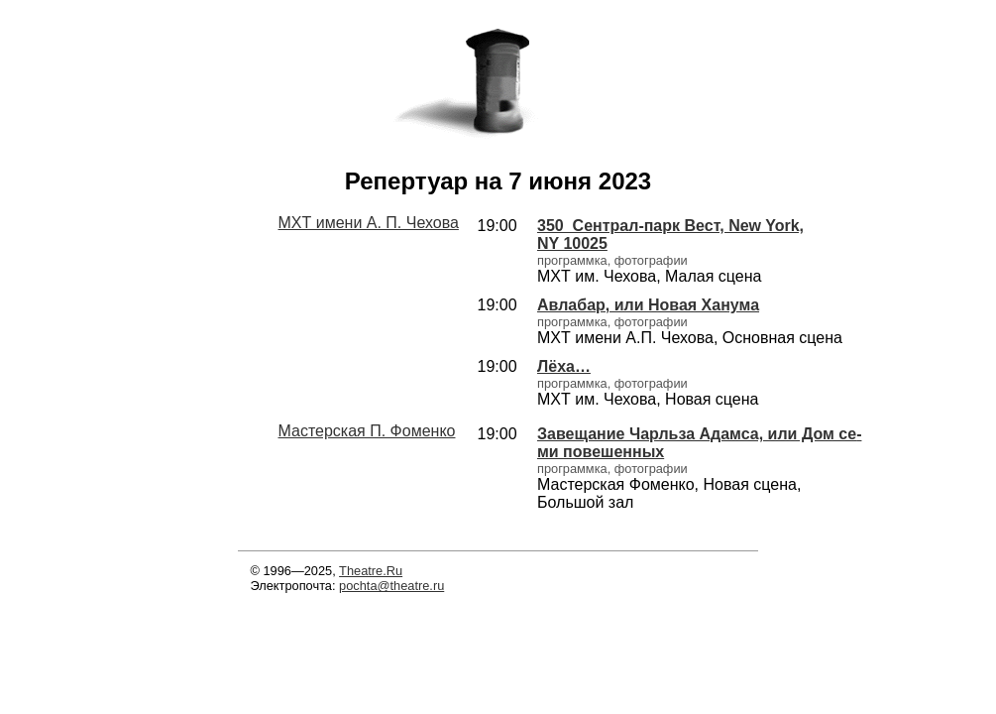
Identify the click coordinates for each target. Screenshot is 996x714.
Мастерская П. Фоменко (367, 430)
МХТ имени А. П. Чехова (368, 222)
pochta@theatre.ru (391, 585)
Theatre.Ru (370, 570)
